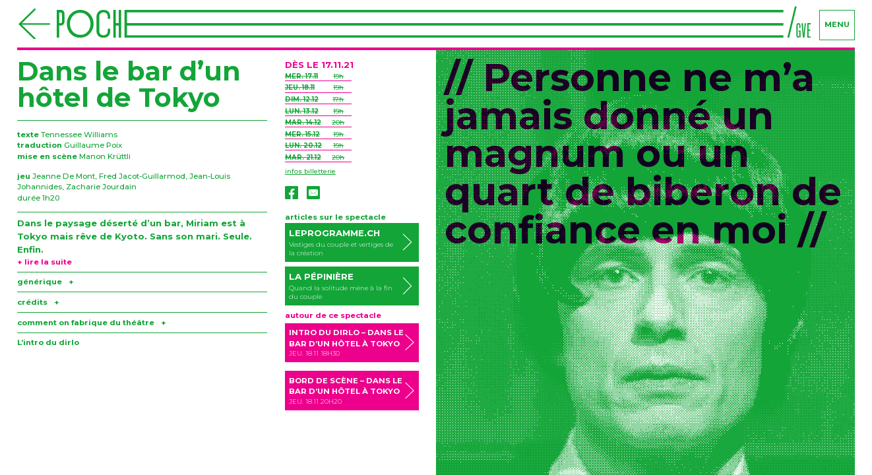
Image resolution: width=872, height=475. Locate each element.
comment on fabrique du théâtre (91, 322)
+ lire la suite (44, 262)
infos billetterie (310, 171)
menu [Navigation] (837, 24)
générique (45, 281)
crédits (38, 302)
